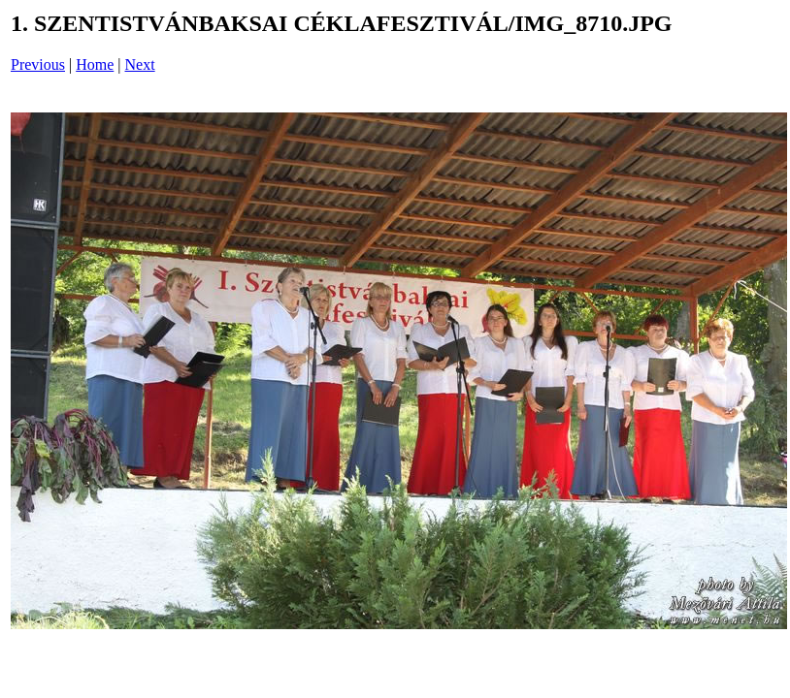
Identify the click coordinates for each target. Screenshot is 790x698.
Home (95, 64)
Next (140, 64)
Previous (38, 64)
